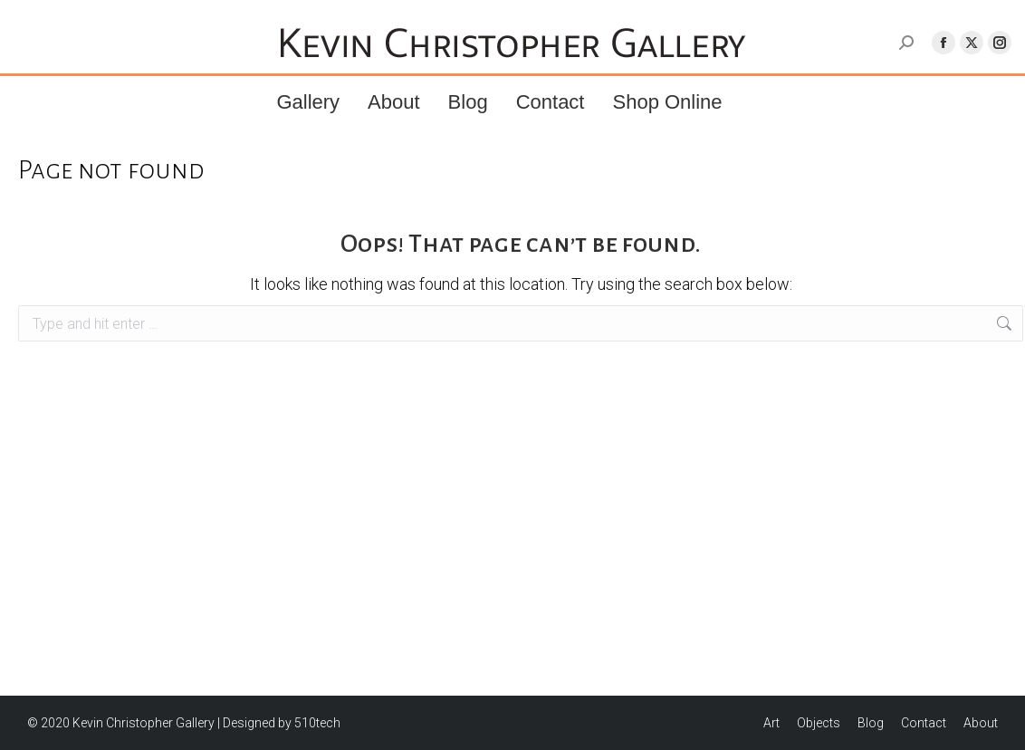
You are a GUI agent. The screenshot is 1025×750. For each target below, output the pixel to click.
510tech (317, 723)
